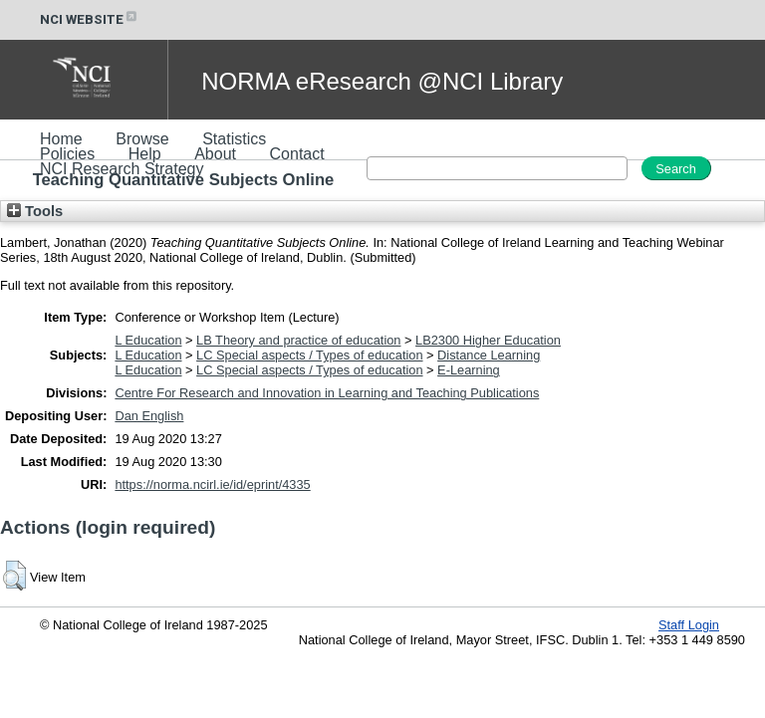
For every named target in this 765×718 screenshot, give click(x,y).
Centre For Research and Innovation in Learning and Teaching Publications (327, 392)
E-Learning (468, 369)
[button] (14, 576)
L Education (148, 340)
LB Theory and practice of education (298, 340)
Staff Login (688, 624)
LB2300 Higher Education (488, 340)
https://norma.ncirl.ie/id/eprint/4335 (212, 484)
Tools (35, 211)
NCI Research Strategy (122, 168)
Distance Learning (488, 355)
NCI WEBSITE (89, 19)
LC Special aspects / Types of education (309, 355)
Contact (297, 153)
